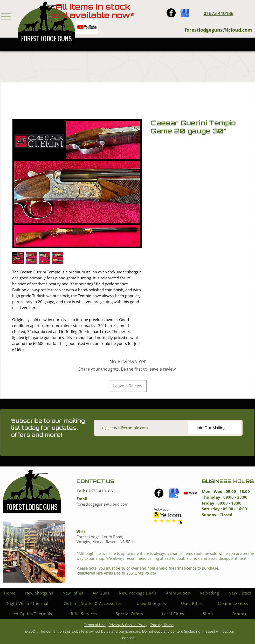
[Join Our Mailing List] (215, 428)
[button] (6, 16)
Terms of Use (95, 624)
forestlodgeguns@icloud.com (218, 30)
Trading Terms (162, 624)
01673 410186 (99, 490)
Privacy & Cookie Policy (127, 624)
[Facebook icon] (171, 12)
